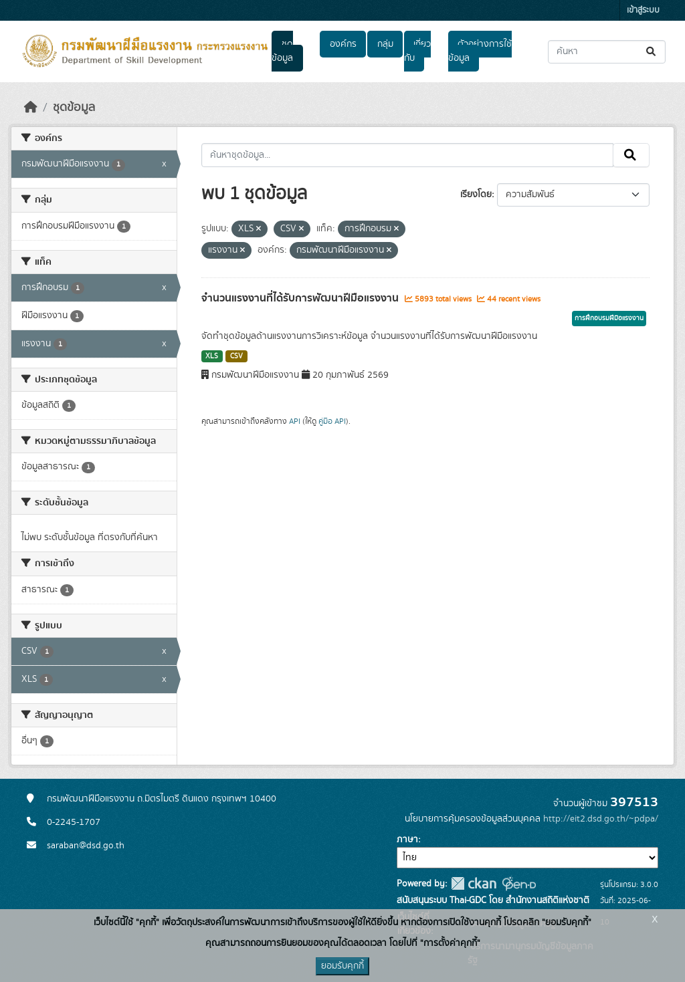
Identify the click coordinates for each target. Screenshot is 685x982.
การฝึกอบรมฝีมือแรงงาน (609, 318)
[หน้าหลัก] (30, 107)
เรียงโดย (476, 194)
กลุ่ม (385, 44)
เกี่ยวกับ (417, 51)
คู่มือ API (332, 421)
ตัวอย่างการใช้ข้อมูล (480, 51)
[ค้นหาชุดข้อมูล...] (607, 52)
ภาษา (407, 839)
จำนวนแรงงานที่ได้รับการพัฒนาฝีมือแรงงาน (301, 298)
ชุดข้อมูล (282, 51)
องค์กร (343, 44)
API (294, 421)
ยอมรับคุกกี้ (342, 966)
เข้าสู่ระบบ (643, 10)
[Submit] (652, 52)
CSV (236, 356)
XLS (211, 356)
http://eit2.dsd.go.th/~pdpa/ (600, 819)
